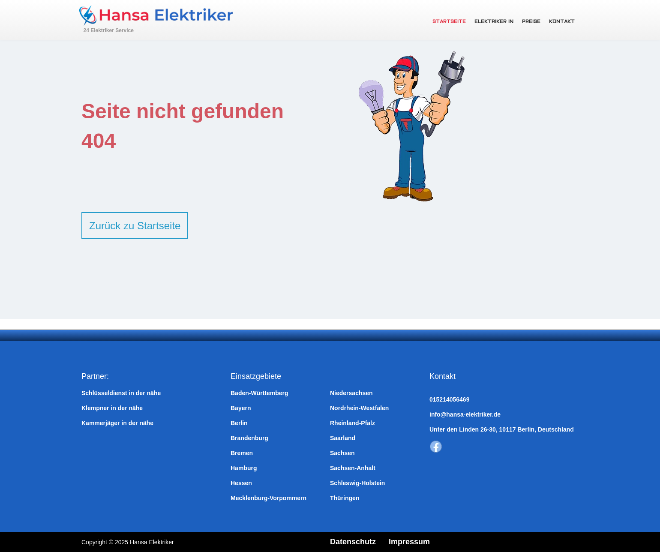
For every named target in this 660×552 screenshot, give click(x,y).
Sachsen (342, 453)
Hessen (241, 483)
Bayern (241, 408)
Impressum (409, 541)
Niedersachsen (351, 393)
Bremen (242, 453)
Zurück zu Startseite (134, 225)
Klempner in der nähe (112, 408)
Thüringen (344, 498)
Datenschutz (353, 541)
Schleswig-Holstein (357, 483)
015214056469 (449, 399)
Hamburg (244, 468)
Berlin (239, 423)
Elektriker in (493, 21)
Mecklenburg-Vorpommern (268, 498)
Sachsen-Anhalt (352, 468)
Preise (531, 21)
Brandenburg (249, 438)
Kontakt (562, 21)
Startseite (449, 21)
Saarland (342, 438)
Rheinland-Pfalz (352, 423)
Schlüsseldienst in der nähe (121, 393)
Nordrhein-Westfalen (359, 408)
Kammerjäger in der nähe (117, 423)
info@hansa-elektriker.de (465, 414)
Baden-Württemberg (259, 393)
